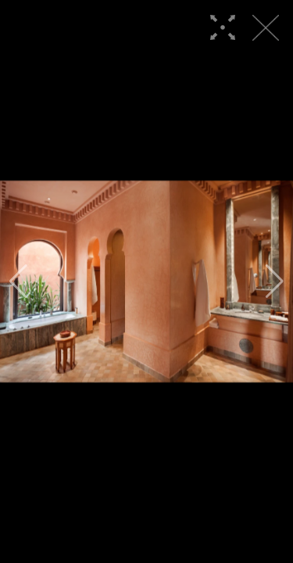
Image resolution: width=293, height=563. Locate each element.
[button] (18, 281)
